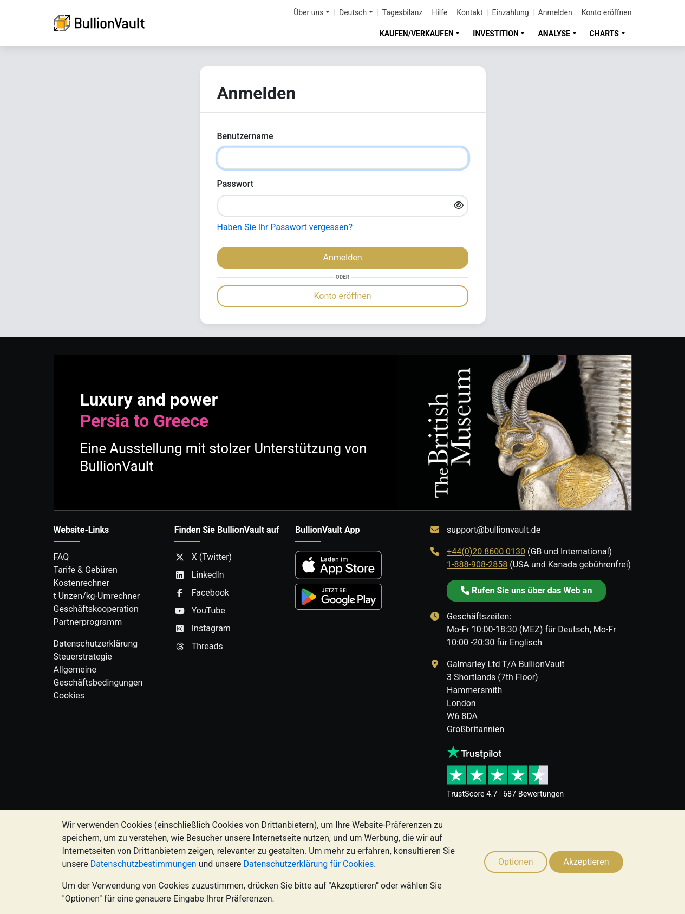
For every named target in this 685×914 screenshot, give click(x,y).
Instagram (202, 628)
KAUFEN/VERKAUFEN (417, 33)
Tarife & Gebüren (86, 570)
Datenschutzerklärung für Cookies (308, 864)
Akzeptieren (586, 862)
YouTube (199, 610)
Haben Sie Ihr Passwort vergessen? (285, 227)
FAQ (61, 557)
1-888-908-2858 (477, 564)
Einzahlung (510, 12)
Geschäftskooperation (96, 609)
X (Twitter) (203, 557)
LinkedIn (199, 575)
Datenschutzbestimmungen (143, 864)
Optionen (515, 862)
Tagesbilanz (402, 12)
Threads (198, 646)
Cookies (69, 695)
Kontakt (469, 12)
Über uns (308, 12)
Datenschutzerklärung (96, 643)
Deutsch (353, 12)
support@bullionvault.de (493, 530)
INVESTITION (496, 33)
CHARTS (604, 33)
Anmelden (555, 12)
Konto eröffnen (607, 12)
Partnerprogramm (88, 622)
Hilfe (439, 12)
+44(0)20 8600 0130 (486, 551)
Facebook (201, 592)
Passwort (235, 184)
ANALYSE (554, 33)
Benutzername (245, 136)
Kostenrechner (81, 583)
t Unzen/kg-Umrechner (97, 596)
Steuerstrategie (83, 656)
